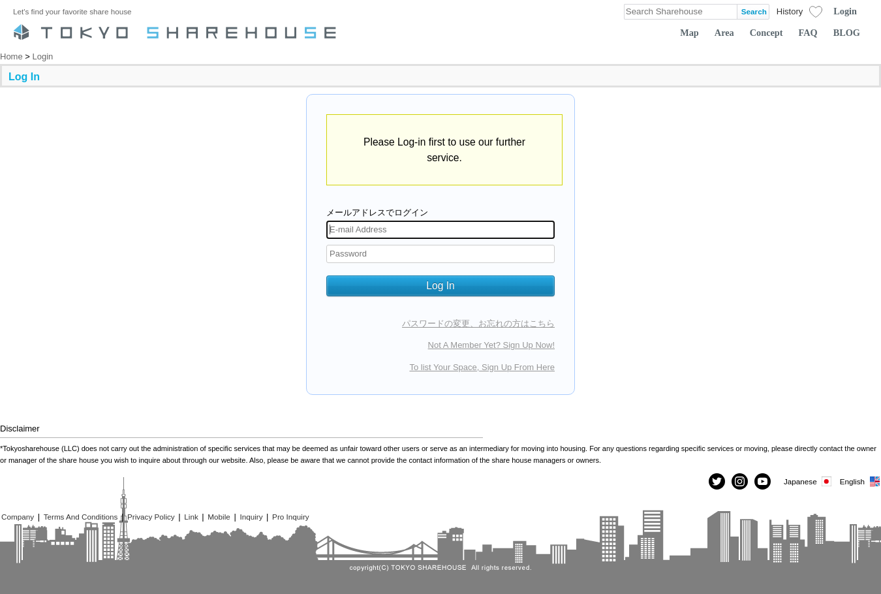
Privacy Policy (151, 516)
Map (689, 32)
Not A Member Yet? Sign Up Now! (491, 345)
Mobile (219, 516)
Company (17, 516)
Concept (766, 32)
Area (724, 32)
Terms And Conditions (81, 516)
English (860, 481)
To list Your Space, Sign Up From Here (482, 367)
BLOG (846, 32)
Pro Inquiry (290, 516)
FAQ (808, 32)
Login (845, 11)
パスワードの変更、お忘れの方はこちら (478, 323)
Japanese (808, 481)
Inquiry (251, 516)
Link (191, 516)
